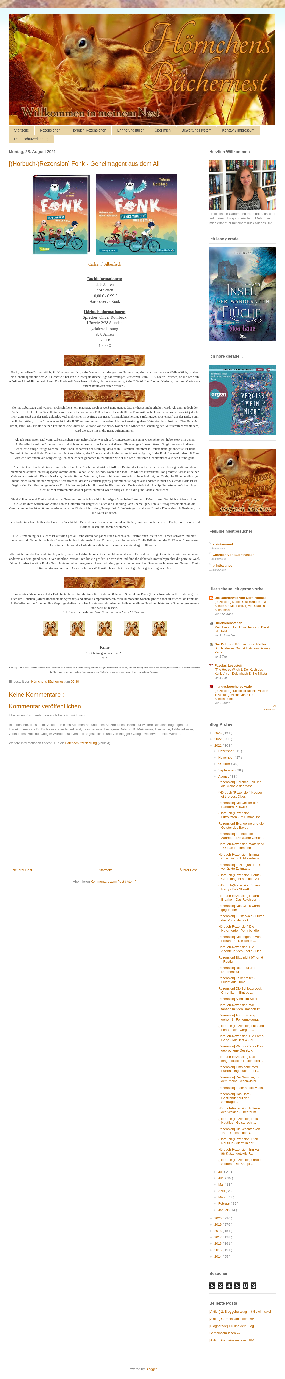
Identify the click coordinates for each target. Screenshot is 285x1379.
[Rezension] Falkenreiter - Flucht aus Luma (236, 980)
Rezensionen (50, 130)
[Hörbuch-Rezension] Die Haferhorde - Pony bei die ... (239, 928)
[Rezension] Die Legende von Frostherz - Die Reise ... (239, 939)
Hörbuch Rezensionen (88, 130)
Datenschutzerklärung (31, 139)
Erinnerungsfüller (130, 130)
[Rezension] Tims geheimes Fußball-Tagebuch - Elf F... (238, 1069)
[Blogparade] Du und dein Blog (231, 1326)
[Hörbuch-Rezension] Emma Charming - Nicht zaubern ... (239, 856)
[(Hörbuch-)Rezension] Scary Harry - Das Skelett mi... (238, 887)
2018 (218, 1231)
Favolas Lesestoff (228, 665)
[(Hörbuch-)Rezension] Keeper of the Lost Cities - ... (239, 794)
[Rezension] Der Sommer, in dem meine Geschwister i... (239, 1079)
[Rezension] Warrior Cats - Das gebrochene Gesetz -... (240, 1048)
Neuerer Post (22, 870)
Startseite (21, 130)
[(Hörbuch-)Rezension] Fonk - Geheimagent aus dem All (239, 877)
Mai (221, 1184)
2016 (218, 1243)
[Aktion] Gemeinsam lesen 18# (231, 1340)
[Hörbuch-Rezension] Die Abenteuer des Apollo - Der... (240, 949)
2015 (218, 1250)
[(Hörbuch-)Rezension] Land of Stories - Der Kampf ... (239, 1162)
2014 (218, 1256)
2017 (218, 1237)
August (224, 776)
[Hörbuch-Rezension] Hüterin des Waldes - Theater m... (238, 1110)
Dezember (226, 751)
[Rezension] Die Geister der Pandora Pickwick (237, 805)
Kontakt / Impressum (238, 130)
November (226, 757)
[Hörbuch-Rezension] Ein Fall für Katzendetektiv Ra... (238, 1151)
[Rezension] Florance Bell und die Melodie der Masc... (239, 784)
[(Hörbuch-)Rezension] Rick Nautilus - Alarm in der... (237, 1141)
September (226, 770)
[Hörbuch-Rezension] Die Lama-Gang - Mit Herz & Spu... (240, 1038)
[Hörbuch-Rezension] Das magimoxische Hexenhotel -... (240, 1059)
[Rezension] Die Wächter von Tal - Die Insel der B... (238, 1131)
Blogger (151, 1369)
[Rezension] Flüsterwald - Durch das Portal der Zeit (240, 918)
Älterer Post (188, 870)
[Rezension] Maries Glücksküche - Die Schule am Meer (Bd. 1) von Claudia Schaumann (241, 606)
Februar (224, 1203)
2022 (218, 739)
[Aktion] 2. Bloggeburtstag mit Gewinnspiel (240, 1312)
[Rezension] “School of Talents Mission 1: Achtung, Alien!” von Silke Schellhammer (241, 695)
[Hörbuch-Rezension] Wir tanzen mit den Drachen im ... (240, 1007)
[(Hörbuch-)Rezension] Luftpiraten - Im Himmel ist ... (240, 815)
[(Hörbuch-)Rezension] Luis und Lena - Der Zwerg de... (240, 1028)
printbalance (222, 565)
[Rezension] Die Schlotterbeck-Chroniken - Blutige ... (239, 990)
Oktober (224, 764)
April (222, 1191)
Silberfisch (112, 264)
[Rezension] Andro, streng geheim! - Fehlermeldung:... (239, 1017)
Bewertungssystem (196, 130)
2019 (218, 1224)
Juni (221, 1178)
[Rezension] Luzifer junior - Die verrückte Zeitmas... (239, 867)
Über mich (163, 130)
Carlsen (94, 264)
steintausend (223, 544)
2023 (218, 733)
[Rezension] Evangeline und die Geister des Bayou (240, 825)
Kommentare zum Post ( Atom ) (113, 881)
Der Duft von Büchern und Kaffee (240, 644)
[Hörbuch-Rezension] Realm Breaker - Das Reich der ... (238, 898)
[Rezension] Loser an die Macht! (240, 1088)
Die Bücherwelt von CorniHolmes (240, 598)
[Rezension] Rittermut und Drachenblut (236, 970)
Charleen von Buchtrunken (233, 555)
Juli (221, 1172)
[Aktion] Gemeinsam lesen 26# (231, 1319)
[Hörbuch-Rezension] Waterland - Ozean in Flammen (240, 846)
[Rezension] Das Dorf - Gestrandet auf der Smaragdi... (234, 1098)
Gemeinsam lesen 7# (224, 1333)
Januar (223, 1210)
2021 (218, 745)
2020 (218, 1218)
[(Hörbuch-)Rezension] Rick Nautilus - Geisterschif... (237, 1121)
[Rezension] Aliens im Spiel (237, 999)
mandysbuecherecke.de (233, 686)
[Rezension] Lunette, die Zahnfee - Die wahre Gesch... (240, 836)
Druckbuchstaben (228, 623)
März (222, 1197)
